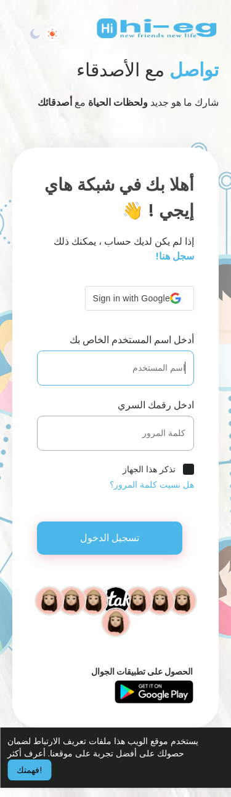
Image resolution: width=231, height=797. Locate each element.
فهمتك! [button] (29, 770)
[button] (139, 298)
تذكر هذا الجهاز (149, 469)
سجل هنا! (175, 256)
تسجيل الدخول (109, 538)
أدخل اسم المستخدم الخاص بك (132, 340)
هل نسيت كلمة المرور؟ (152, 484)
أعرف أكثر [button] (26, 753)
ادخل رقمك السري (156, 405)
